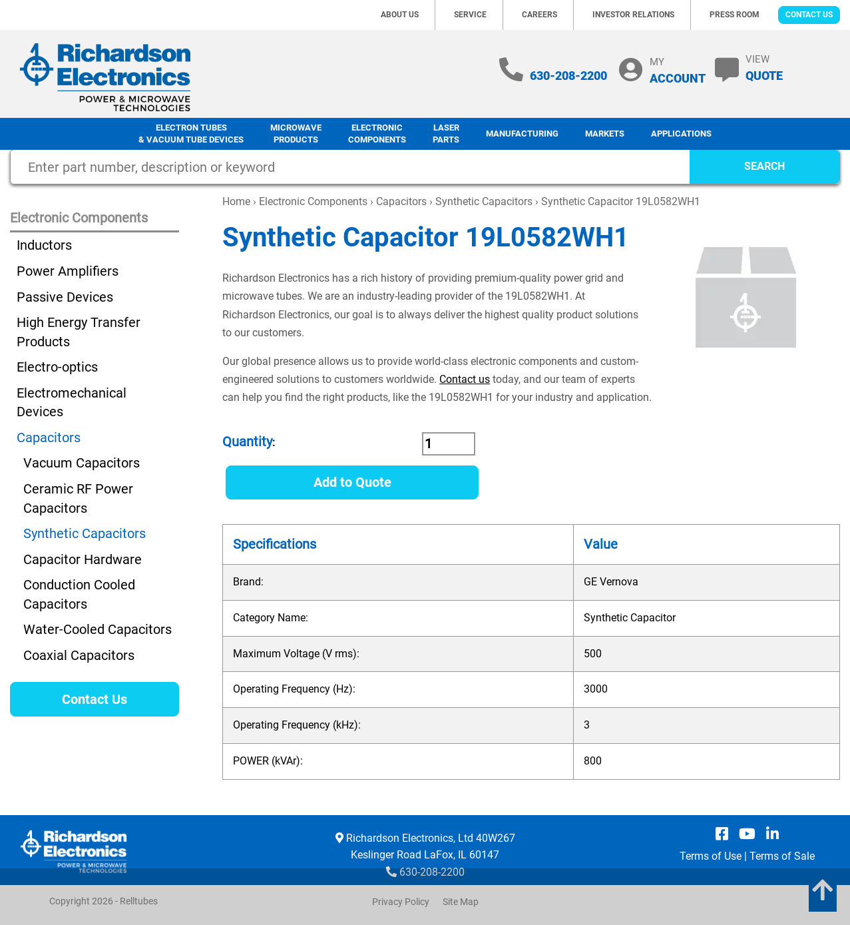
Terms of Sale (782, 856)
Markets (604, 134)
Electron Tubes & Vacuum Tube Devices (191, 134)
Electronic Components (377, 134)
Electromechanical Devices (71, 402)
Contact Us (809, 14)
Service (470, 14)
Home (236, 201)
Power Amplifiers (67, 271)
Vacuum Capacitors (81, 463)
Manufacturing (522, 134)
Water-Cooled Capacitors (97, 629)
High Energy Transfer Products (78, 332)
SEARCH (764, 166)
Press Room (734, 14)
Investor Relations (633, 14)
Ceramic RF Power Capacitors (78, 498)
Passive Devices (65, 297)
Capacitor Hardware (82, 559)
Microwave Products (295, 134)
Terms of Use (711, 856)
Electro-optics (57, 367)
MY (678, 70)
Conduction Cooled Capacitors (79, 594)
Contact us (464, 379)
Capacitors (401, 201)
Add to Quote (352, 482)
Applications (681, 134)
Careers (539, 14)
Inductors (44, 245)
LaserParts (446, 134)
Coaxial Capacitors (78, 655)
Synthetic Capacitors (483, 201)
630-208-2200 (568, 76)
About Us (400, 14)
